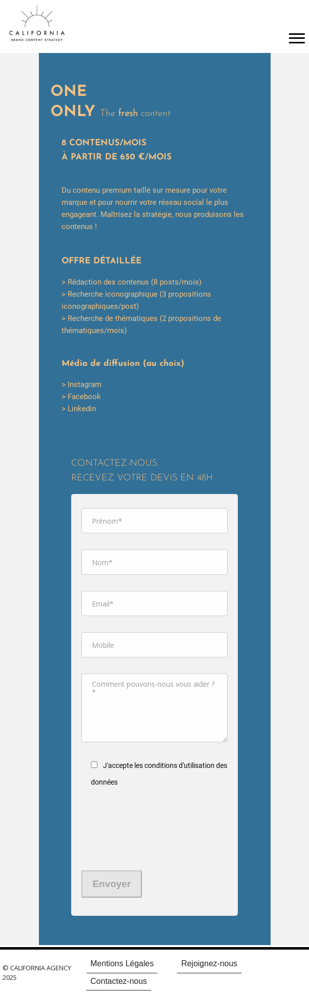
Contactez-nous (118, 981)
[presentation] (122, 834)
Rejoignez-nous (209, 963)
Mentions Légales (121, 963)
